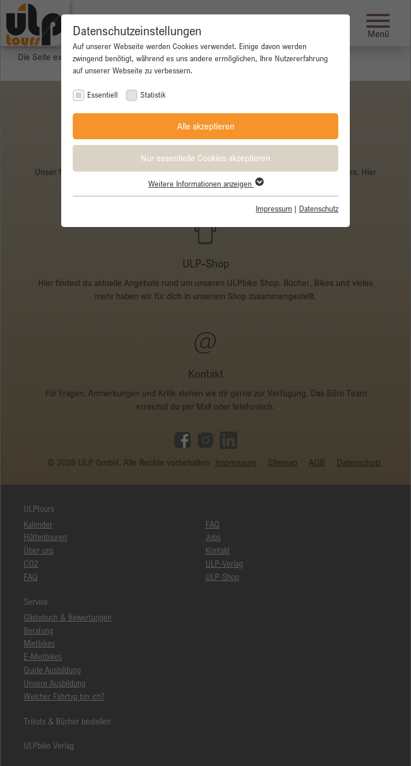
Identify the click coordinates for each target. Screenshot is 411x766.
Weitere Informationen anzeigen (205, 184)
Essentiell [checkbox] (102, 95)
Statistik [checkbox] (153, 95)
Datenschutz (318, 208)
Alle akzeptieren (205, 126)
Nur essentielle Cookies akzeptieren (205, 157)
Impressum (274, 208)
